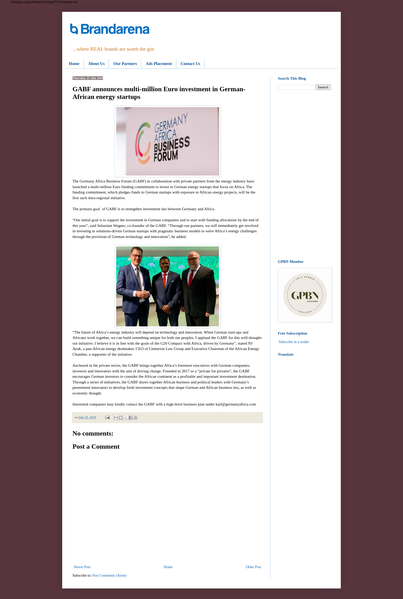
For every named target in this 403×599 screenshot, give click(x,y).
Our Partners (125, 63)
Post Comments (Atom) (109, 575)
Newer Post (82, 567)
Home (74, 63)
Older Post (253, 567)
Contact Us (190, 63)
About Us (96, 63)
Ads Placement (159, 63)
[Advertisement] (304, 175)
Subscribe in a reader (294, 342)
